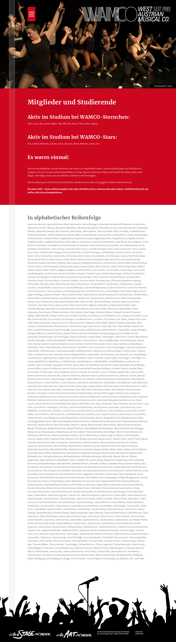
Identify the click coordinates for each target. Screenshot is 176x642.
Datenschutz (139, 634)
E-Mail (101, 182)
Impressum (139, 632)
